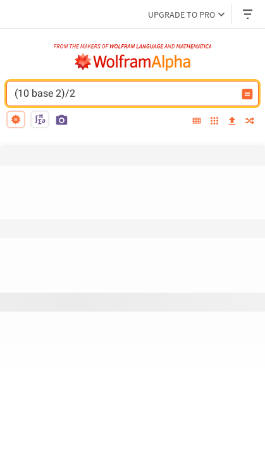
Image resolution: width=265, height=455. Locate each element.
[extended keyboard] (197, 121)
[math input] (39, 119)
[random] (250, 122)
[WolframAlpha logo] (133, 62)
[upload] (232, 121)
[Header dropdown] (248, 14)
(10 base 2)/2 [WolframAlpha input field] (124, 94)
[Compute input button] (247, 94)
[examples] (214, 122)
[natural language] (15, 119)
